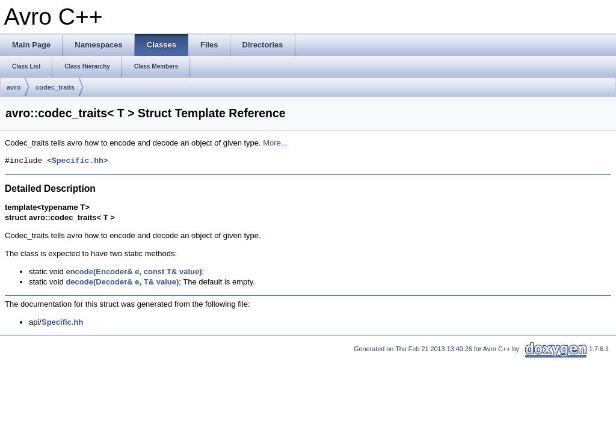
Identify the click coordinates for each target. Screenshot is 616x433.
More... (275, 142)
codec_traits (55, 87)
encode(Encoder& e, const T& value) (134, 271)
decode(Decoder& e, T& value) (122, 281)
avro (13, 87)
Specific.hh (77, 161)
